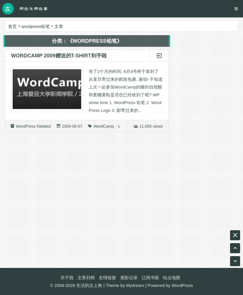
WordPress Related (33, 127)
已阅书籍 (150, 277)
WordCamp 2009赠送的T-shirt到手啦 (59, 57)
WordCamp (104, 127)
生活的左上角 (89, 285)
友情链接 (107, 277)
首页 (12, 26)
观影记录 (129, 277)
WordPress (182, 285)
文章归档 (86, 277)
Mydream (135, 285)
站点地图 (171, 277)
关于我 (66, 277)
